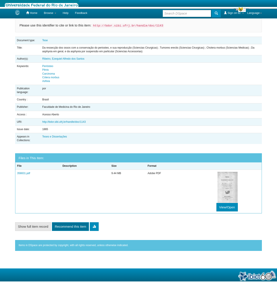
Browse (50, 13)
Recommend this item (70, 226)
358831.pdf (23, 173)
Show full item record (33, 226)
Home (31, 13)
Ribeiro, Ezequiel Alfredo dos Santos (63, 58)
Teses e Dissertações (54, 136)
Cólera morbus (50, 77)
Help (66, 13)
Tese (45, 40)
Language (254, 13)
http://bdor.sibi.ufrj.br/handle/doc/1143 (64, 121)
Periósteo (47, 66)
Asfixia (46, 81)
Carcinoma (48, 73)
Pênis (45, 69)
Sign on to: (234, 13)
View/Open (227, 207)
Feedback (81, 13)
